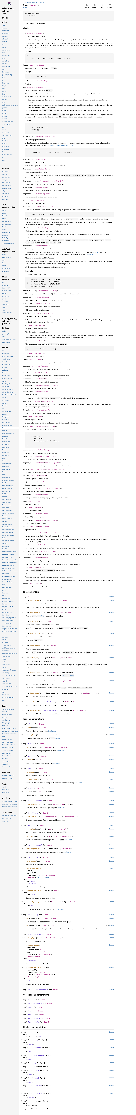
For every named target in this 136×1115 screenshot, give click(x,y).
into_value (31, 861)
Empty (31, 768)
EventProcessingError (55, 469)
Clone (31, 724)
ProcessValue (34, 934)
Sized (33, 881)
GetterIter (67, 836)
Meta (41, 950)
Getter (31, 825)
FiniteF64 (73, 681)
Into (37, 1070)
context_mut (35, 710)
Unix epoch (89, 254)
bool (59, 574)
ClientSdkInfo (50, 456)
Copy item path (38, 5)
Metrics (45, 558)
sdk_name (34, 621)
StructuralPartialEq (38, 990)
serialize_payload (34, 868)
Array (47, 463)
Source (25, 7)
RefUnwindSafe (35, 1003)
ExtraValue (50, 426)
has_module (35, 612)
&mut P (42, 952)
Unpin (31, 1014)
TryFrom (38, 1086)
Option (66, 600)
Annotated (31, 33)
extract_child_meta (34, 891)
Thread (50, 410)
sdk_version (35, 633)
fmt (27, 747)
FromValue (33, 813)
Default (32, 756)
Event (31, 597)
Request (44, 366)
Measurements (51, 533)
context (33, 702)
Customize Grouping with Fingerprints (60, 145)
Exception (55, 385)
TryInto (38, 1093)
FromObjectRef (35, 800)
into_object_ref (33, 849)
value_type (31, 938)
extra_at (34, 658)
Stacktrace (48, 391)
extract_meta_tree (34, 902)
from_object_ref (33, 804)
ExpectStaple (51, 520)
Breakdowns (48, 545)
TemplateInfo (47, 401)
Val (64, 829)
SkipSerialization (47, 875)
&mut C (82, 710)
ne (27, 925)
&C (73, 702)
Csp (38, 501)
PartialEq (33, 915)
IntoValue (33, 857)
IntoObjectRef (35, 845)
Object (44, 206)
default (29, 760)
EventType (40, 87)
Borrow (34, 1040)
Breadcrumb (56, 379)
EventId (39, 33)
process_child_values (35, 968)
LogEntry (46, 194)
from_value (31, 817)
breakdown (34, 693)
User (40, 360)
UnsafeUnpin (34, 1018)
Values (48, 379)
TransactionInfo (57, 181)
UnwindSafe (33, 1022)
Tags (40, 416)
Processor (32, 960)
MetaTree (73, 902)
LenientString (47, 313)
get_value (30, 829)
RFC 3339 (96, 252)
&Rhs (44, 925)
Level (41, 65)
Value (57, 488)
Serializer (32, 883)
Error (46, 877)
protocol (41, 2)
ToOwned (35, 1078)
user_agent (35, 646)
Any (33, 1032)
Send (30, 1007)
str (57, 600)
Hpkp (40, 507)
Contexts (46, 372)
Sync (30, 1011)
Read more (52, 731)
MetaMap (57, 891)
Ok (39, 877)
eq (27, 918)
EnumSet (49, 938)
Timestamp (47, 246)
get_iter (30, 836)
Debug (31, 744)
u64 (45, 187)
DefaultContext (47, 702)
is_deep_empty (32, 779)
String (44, 81)
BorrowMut (36, 1047)
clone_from (31, 735)
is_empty (30, 772)
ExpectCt (46, 514)
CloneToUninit (38, 1055)
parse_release (36, 672)
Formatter (48, 747)
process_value (32, 945)
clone (28, 727)
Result (64, 747)
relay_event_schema (30, 2)
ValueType (58, 938)
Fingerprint (50, 136)
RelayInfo (55, 463)
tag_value (34, 600)
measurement (35, 681)
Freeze (31, 1000)
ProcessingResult (35, 956)
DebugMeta (48, 450)
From (30, 788)
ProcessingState (44, 954)
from (28, 792)
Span (47, 526)
